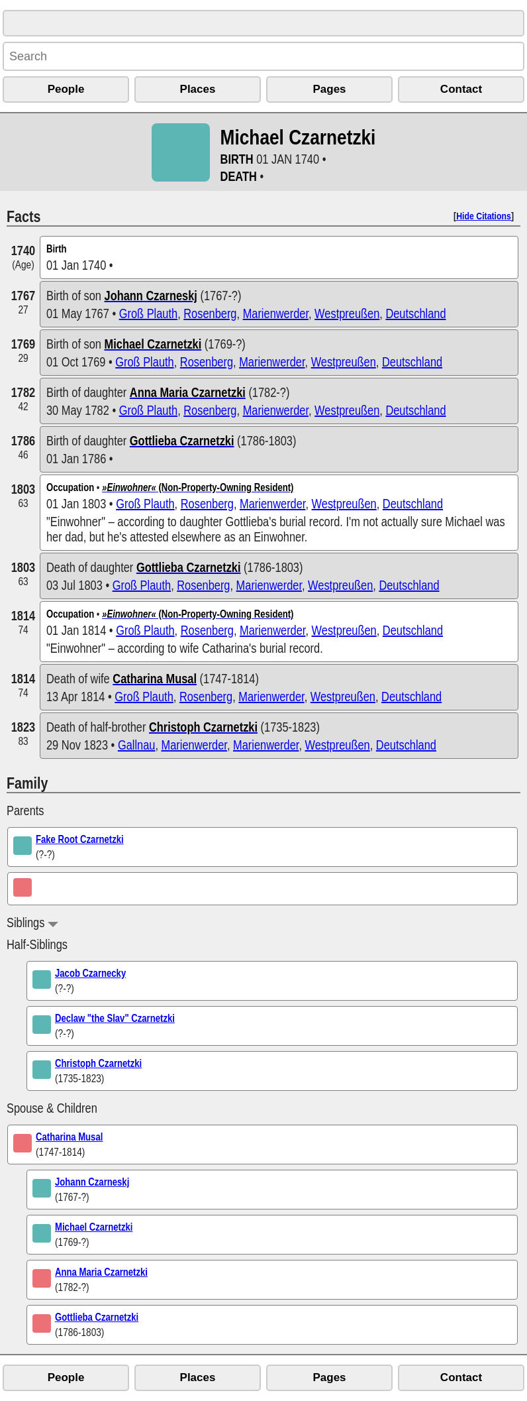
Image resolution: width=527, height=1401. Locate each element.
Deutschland (415, 313)
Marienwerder (276, 313)
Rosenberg (209, 313)
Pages (329, 89)
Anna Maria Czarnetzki (101, 1272)
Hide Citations (483, 215)
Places (198, 89)
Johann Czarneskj (92, 1182)
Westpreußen (346, 313)
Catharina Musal (69, 1137)
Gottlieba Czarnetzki (96, 1317)
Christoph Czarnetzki (98, 1063)
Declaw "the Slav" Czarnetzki (115, 1018)
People (66, 89)
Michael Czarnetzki (93, 1227)
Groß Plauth (148, 313)
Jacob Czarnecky (90, 973)
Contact (461, 89)
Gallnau (137, 744)
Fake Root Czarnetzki (80, 839)
